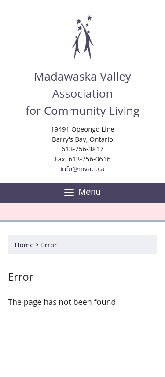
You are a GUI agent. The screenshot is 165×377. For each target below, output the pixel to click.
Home (24, 244)
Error (49, 244)
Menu (82, 192)
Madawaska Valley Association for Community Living (82, 93)
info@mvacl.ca (82, 168)
